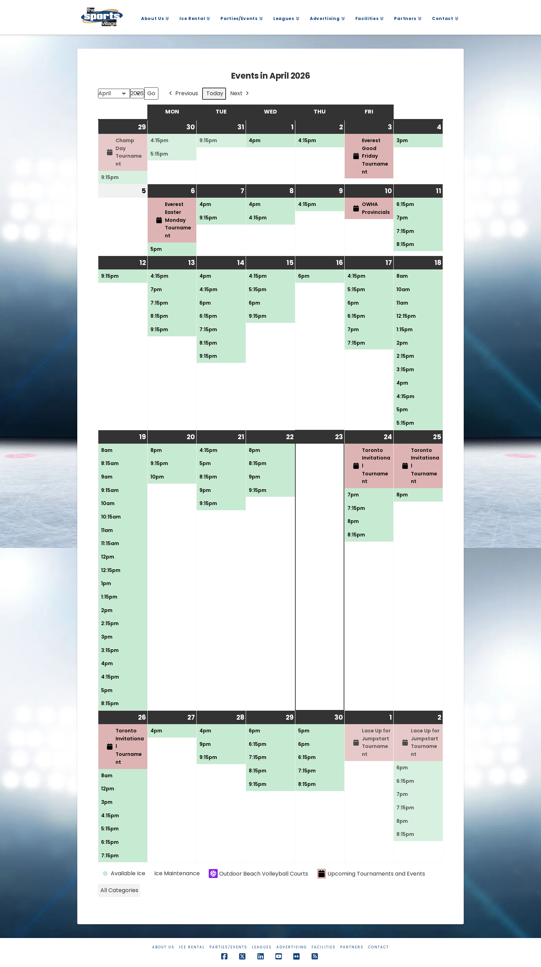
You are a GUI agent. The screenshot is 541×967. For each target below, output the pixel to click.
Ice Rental (192, 947)
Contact (378, 947)
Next (240, 93)
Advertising (291, 947)
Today (214, 93)
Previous (183, 93)
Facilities (324, 947)
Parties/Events (228, 947)
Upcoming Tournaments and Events (371, 874)
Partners (352, 947)
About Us (163, 947)
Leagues (262, 947)
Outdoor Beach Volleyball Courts (258, 873)
